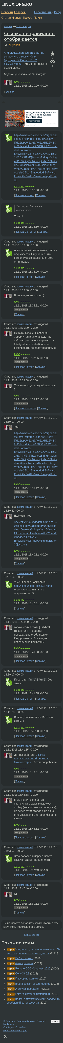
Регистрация (43, 12)
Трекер (27, 17)
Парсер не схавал (26, 978)
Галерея (20, 12)
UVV (17, 81)
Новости (7, 12)
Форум (16, 17)
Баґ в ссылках (24, 958)
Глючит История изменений (32, 994)
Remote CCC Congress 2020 (32, 968)
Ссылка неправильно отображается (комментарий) (31, 758)
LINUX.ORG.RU (16, 4)
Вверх (55, 1021)
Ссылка (9, 92)
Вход (57, 12)
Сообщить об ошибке (14, 1027)
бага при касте (24, 963)
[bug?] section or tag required (32, 983)
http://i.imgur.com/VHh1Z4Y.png (33, 585)
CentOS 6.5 (22, 973)
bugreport (14, 45)
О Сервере (9, 1021)
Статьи (6, 17)
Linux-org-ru (23, 26)
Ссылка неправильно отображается (29, 36)
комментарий (25, 241)
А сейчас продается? (28, 988)
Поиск (38, 17)
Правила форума (26, 1021)
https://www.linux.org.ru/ (15, 1030)
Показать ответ (24, 195)
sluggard (19, 186)
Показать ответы (25, 231)
